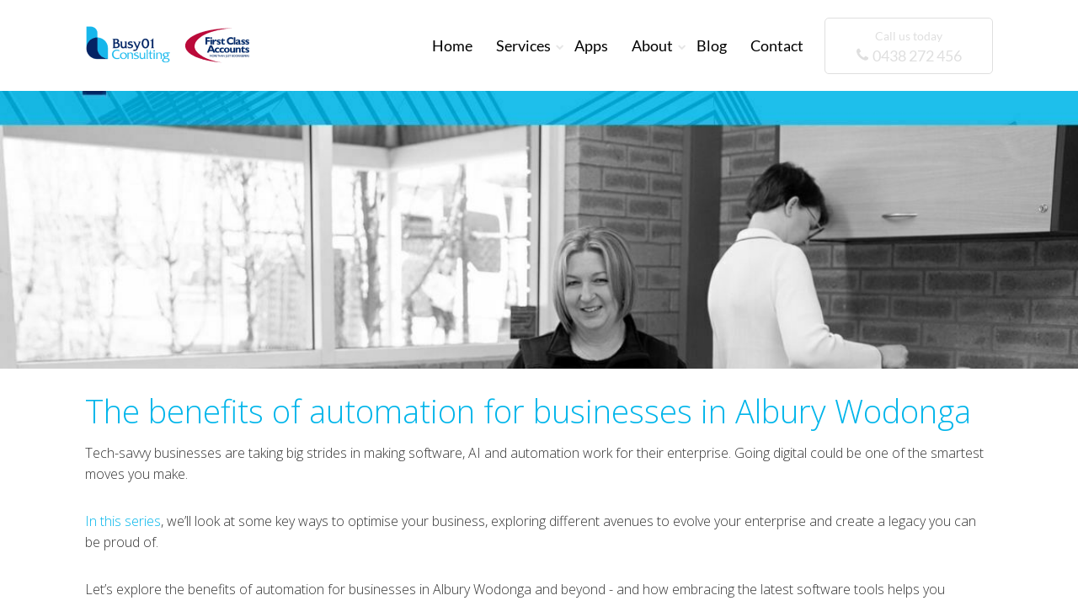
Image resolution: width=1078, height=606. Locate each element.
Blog (711, 45)
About (652, 45)
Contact (776, 45)
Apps (591, 45)
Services (523, 45)
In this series (123, 521)
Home (452, 45)
